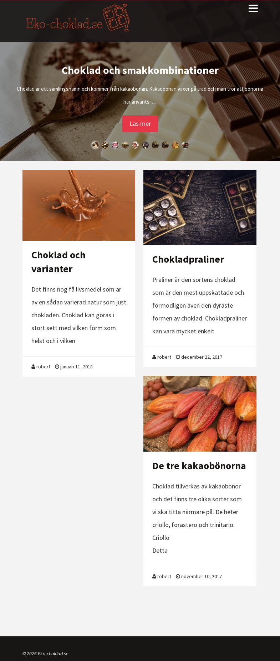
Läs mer (140, 123)
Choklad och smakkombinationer (140, 70)
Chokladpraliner (188, 259)
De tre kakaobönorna (199, 465)
